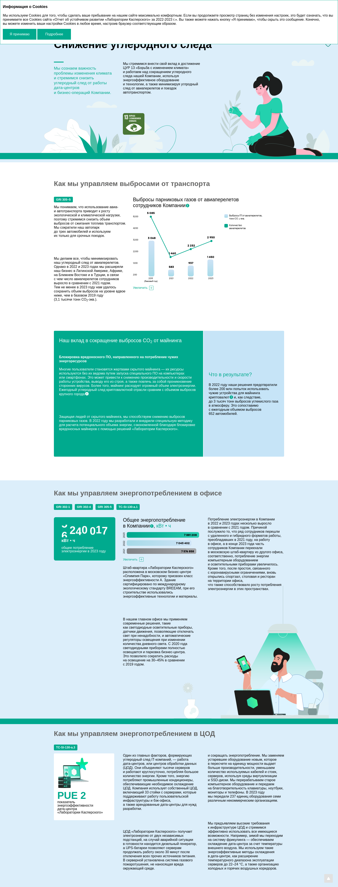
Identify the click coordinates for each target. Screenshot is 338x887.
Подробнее (54, 34)
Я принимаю (20, 34)
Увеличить (140, 287)
